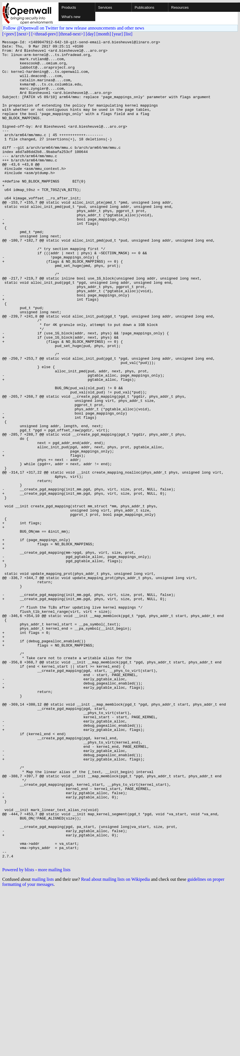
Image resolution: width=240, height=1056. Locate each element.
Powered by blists (18, 1034)
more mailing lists (54, 1034)
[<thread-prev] (44, 33)
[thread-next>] (72, 33)
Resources (180, 7)
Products (69, 7)
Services (105, 7)
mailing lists (43, 1043)
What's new (71, 17)
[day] (90, 33)
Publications (144, 7)
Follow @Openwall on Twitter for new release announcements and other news (73, 28)
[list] (128, 33)
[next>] (23, 33)
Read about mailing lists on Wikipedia (115, 1043)
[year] (117, 33)
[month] (103, 33)
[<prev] (9, 33)
